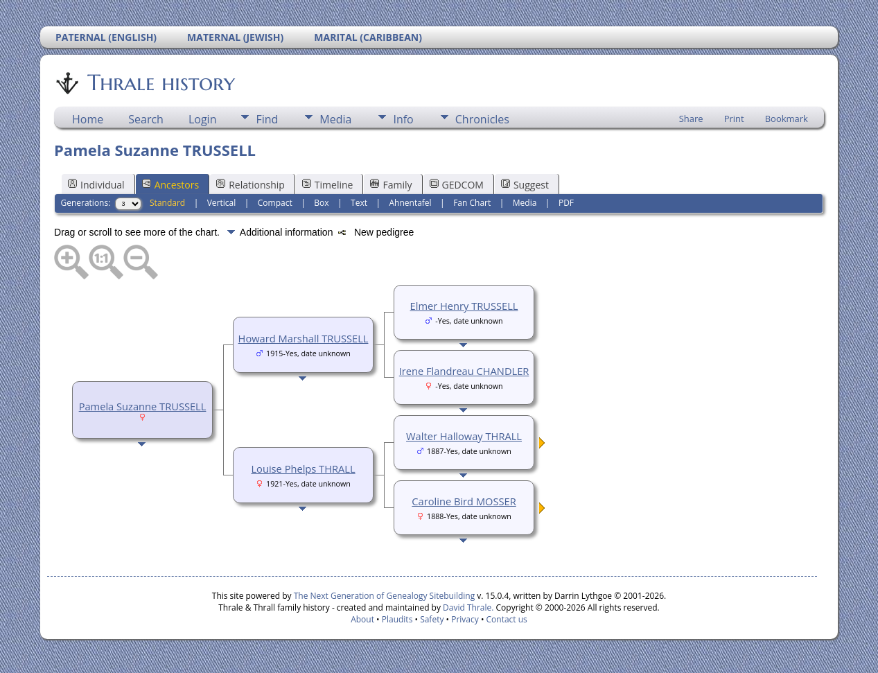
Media (335, 119)
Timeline (327, 184)
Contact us (506, 619)
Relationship (250, 184)
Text (359, 203)
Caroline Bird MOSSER (464, 501)
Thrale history (160, 82)
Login (202, 119)
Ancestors (170, 184)
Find (267, 119)
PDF (566, 203)
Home (87, 119)
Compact (275, 203)
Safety (432, 619)
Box (321, 203)
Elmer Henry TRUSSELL (464, 306)
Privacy (465, 619)
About (362, 619)
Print (734, 118)
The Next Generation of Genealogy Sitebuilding (384, 596)
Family (391, 184)
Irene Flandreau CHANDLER (464, 371)
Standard (167, 203)
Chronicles (482, 119)
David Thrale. (467, 607)
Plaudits (397, 619)
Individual (96, 184)
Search (146, 119)
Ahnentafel (410, 203)
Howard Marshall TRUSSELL (303, 338)
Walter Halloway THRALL (464, 436)
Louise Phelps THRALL (303, 468)
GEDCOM (457, 184)
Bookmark (786, 118)
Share (691, 118)
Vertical (221, 203)
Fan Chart (472, 203)
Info (403, 119)
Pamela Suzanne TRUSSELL (143, 406)
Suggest (525, 184)
